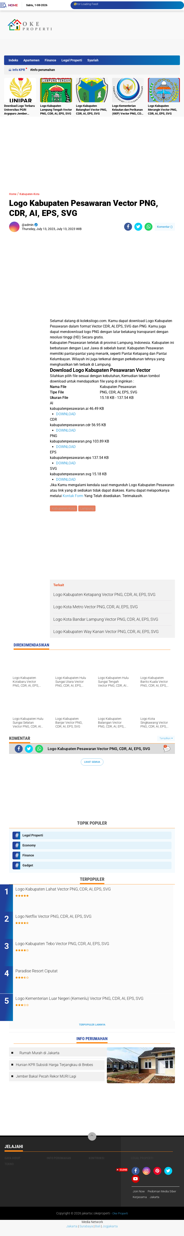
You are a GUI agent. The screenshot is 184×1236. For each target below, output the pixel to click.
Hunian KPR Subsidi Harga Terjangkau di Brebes (54, 1066)
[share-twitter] (138, 227)
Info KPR (18, 70)
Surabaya (86, 1234)
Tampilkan (166, 739)
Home (13, 5)
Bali (97, 1234)
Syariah (92, 60)
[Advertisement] (96, 45)
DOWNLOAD (66, 414)
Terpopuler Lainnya (92, 1026)
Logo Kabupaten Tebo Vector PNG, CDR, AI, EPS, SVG (82, 945)
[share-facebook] (128, 227)
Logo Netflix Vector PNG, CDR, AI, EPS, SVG (71, 918)
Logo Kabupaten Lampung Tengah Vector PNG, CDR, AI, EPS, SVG (56, 109)
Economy (29, 846)
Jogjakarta (110, 1234)
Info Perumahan (43, 70)
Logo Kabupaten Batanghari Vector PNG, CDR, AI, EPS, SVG (91, 109)
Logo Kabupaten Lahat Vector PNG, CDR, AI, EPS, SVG (83, 890)
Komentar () (165, 226)
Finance (50, 60)
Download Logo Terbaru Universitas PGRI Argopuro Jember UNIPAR (19, 110)
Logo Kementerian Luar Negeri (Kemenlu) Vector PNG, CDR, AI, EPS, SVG (92, 1003)
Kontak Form (73, 496)
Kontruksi (96, 1159)
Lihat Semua (92, 762)
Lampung (88, 508)
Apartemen (31, 60)
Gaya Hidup (12, 1159)
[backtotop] (92, 1138)
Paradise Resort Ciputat (50, 973)
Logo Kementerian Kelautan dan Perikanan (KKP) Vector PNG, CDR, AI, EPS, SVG (128, 110)
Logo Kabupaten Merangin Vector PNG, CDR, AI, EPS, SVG (162, 109)
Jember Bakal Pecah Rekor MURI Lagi (46, 1078)
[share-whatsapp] (148, 227)
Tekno (9, 1165)
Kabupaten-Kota (35, 194)
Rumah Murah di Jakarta (39, 1054)
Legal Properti (71, 60)
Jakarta (71, 1234)
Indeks (13, 60)
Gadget (27, 866)
